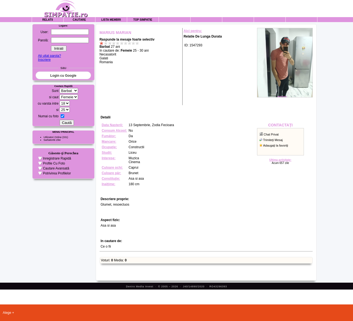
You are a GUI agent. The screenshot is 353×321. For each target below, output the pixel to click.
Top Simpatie (142, 19)
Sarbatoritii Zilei (52, 140)
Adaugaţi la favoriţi (275, 145)
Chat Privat (271, 134)
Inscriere (44, 60)
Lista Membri (111, 19)
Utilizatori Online (53, 137)
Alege (7, 313)
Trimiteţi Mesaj (273, 140)
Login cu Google (63, 76)
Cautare (79, 19)
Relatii (47, 19)
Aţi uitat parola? (49, 56)
